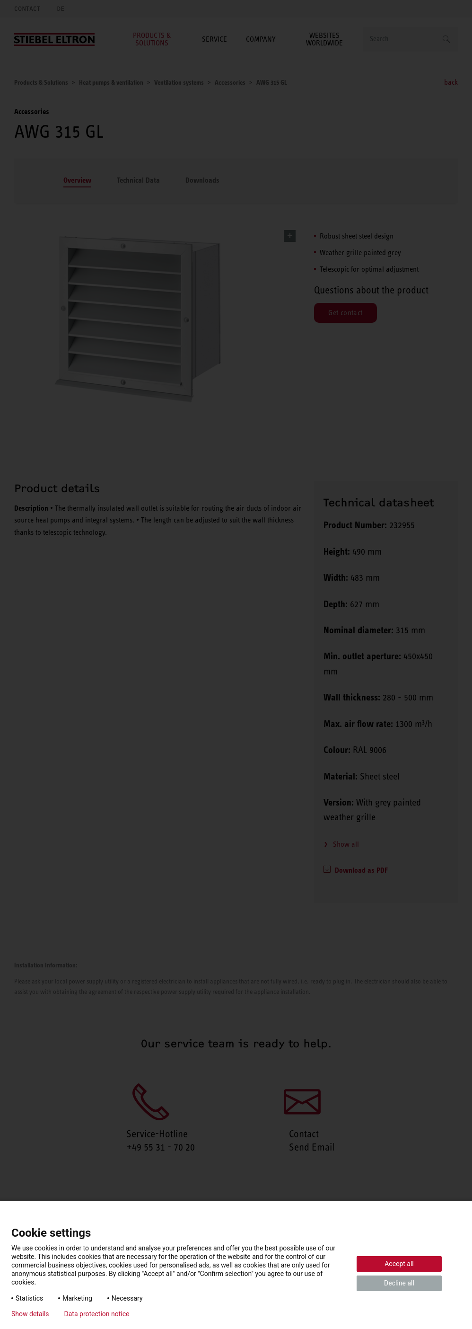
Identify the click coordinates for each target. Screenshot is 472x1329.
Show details (30, 1314)
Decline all (399, 1283)
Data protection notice (97, 1314)
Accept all (399, 1263)
